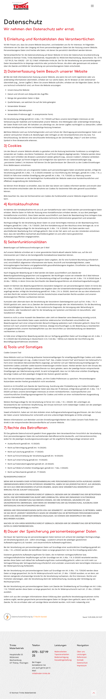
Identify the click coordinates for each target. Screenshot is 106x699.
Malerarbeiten (61, 651)
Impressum (82, 665)
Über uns (81, 651)
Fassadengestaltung (63, 660)
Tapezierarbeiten (62, 654)
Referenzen (82, 657)
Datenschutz (82, 663)
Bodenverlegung (61, 657)
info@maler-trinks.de (41, 673)
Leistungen (81, 654)
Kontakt (80, 660)
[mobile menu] (92, 6)
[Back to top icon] (93, 693)
